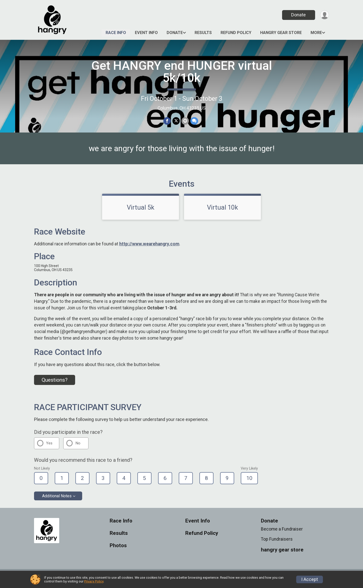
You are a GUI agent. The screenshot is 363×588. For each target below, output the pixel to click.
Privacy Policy (93, 581)
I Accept (309, 579)
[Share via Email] (185, 121)
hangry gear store (281, 32)
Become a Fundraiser (282, 532)
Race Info (116, 32)
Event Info (146, 32)
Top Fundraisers (277, 542)
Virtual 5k (140, 210)
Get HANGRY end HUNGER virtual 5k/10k (181, 71)
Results (203, 32)
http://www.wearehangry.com (149, 247)
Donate (298, 14)
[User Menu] (324, 15)
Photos (118, 548)
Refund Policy (236, 32)
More (316, 32)
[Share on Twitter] (176, 121)
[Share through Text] (194, 121)
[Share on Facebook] (167, 121)
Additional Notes (57, 499)
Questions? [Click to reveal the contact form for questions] (55, 383)
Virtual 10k (222, 210)
